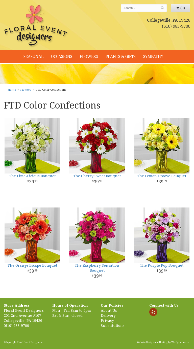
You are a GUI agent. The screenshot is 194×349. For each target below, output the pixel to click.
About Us (109, 310)
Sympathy (153, 56)
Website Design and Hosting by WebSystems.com (163, 342)
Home (12, 89)
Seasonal (33, 56)
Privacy (107, 321)
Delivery (108, 315)
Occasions (61, 56)
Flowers (89, 56)
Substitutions (113, 326)
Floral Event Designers (36, 26)
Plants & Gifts (121, 56)
